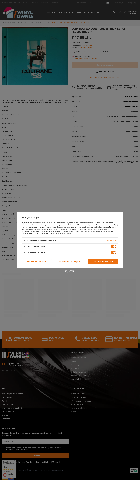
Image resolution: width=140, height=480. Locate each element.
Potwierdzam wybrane (36, 261)
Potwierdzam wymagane (69, 261)
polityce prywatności (44, 227)
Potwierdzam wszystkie (103, 261)
